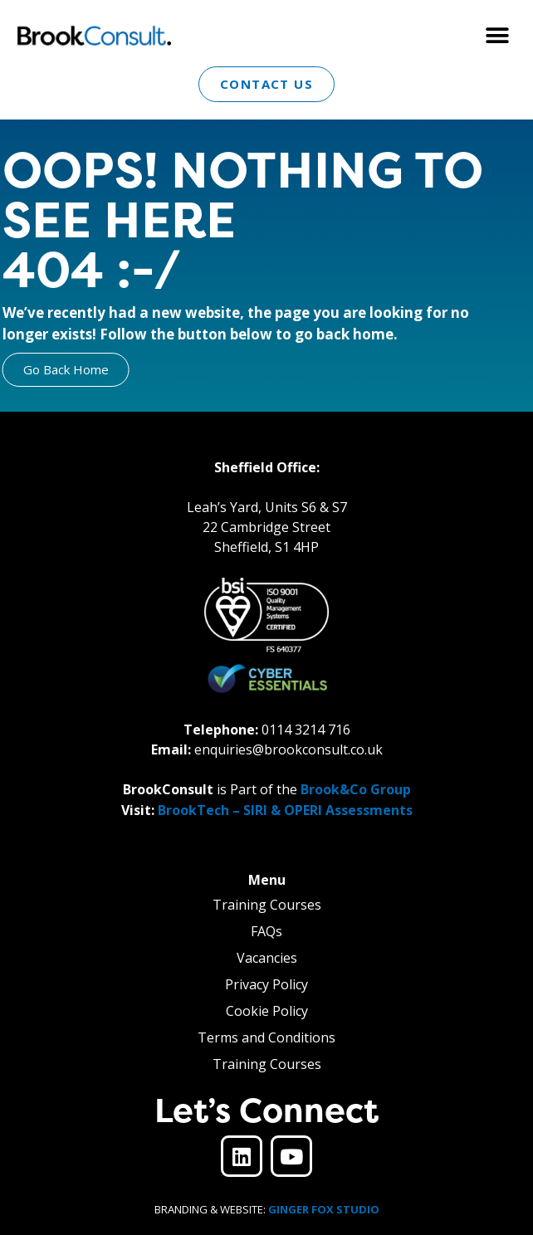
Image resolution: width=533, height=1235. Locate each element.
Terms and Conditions (266, 1037)
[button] (497, 35)
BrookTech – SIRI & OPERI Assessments (285, 810)
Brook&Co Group (356, 789)
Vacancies (267, 958)
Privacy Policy (266, 984)
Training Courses (267, 905)
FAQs (266, 931)
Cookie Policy (267, 1011)
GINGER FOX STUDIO (323, 1209)
